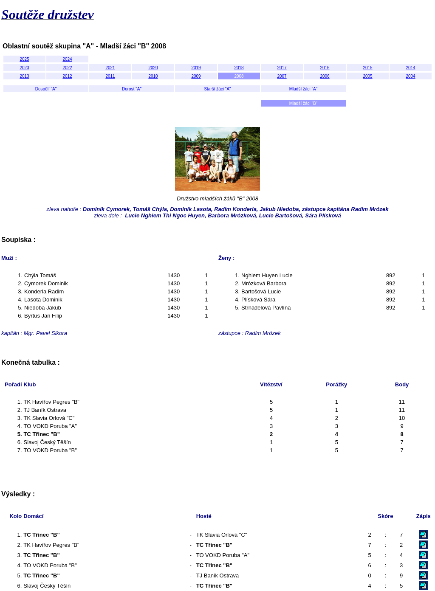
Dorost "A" (131, 89)
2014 (410, 67)
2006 (324, 76)
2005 (367, 76)
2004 (410, 76)
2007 (281, 76)
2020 (153, 67)
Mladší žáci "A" (303, 89)
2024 (67, 59)
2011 (110, 76)
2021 (110, 67)
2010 (153, 76)
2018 (238, 67)
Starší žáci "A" (217, 89)
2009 (196, 76)
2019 (196, 67)
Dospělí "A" (45, 89)
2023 (24, 67)
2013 (24, 76)
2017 (281, 67)
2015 (367, 67)
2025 (24, 59)
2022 (67, 67)
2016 (324, 67)
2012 (67, 76)
